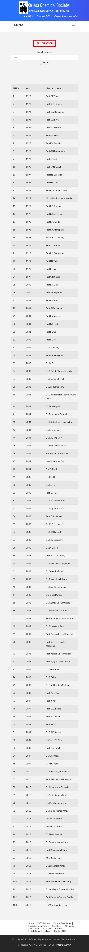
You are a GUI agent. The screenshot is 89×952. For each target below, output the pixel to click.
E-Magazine (33, 928)
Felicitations (34, 931)
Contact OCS (43, 16)
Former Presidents (62, 923)
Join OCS (28, 16)
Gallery (47, 931)
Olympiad (70, 926)
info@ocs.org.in (64, 945)
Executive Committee (38, 926)
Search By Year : (44, 52)
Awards (58, 928)
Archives (47, 928)
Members (56, 926)
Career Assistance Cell (66, 16)
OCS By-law (44, 923)
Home (31, 923)
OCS (32, 939)
